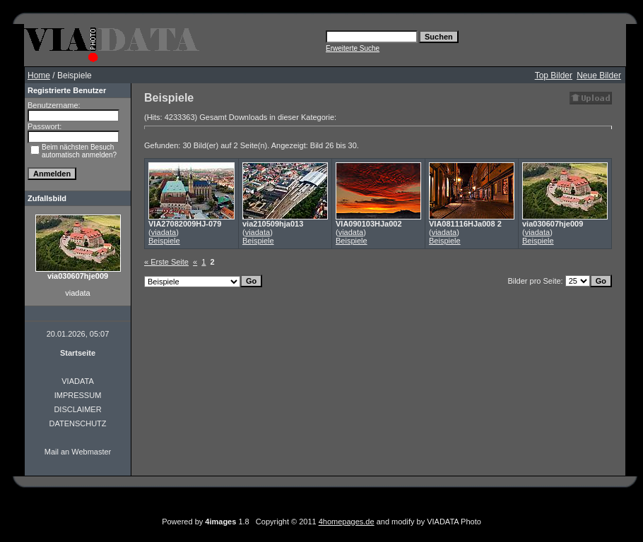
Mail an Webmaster (78, 451)
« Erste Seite (166, 262)
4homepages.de (346, 521)
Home (39, 75)
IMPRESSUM (78, 395)
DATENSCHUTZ (77, 423)
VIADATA (77, 381)
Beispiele (164, 240)
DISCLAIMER (77, 409)
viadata (163, 232)
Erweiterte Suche (352, 48)
